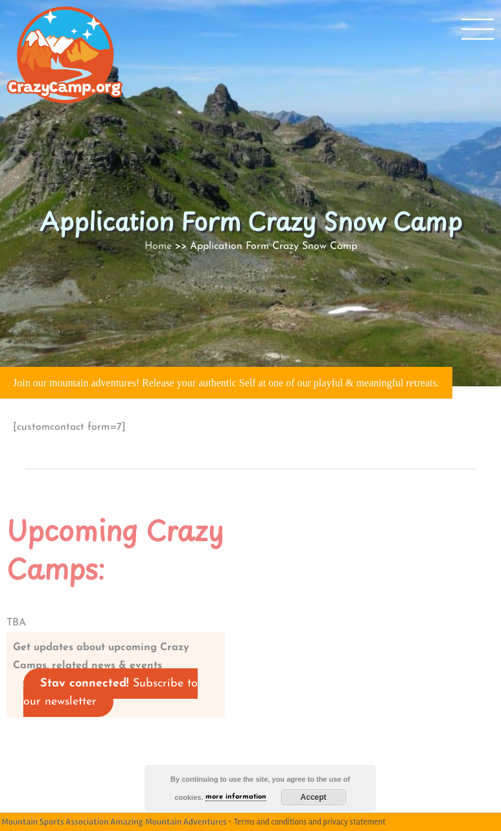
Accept (314, 797)
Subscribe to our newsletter (110, 692)
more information (235, 797)
